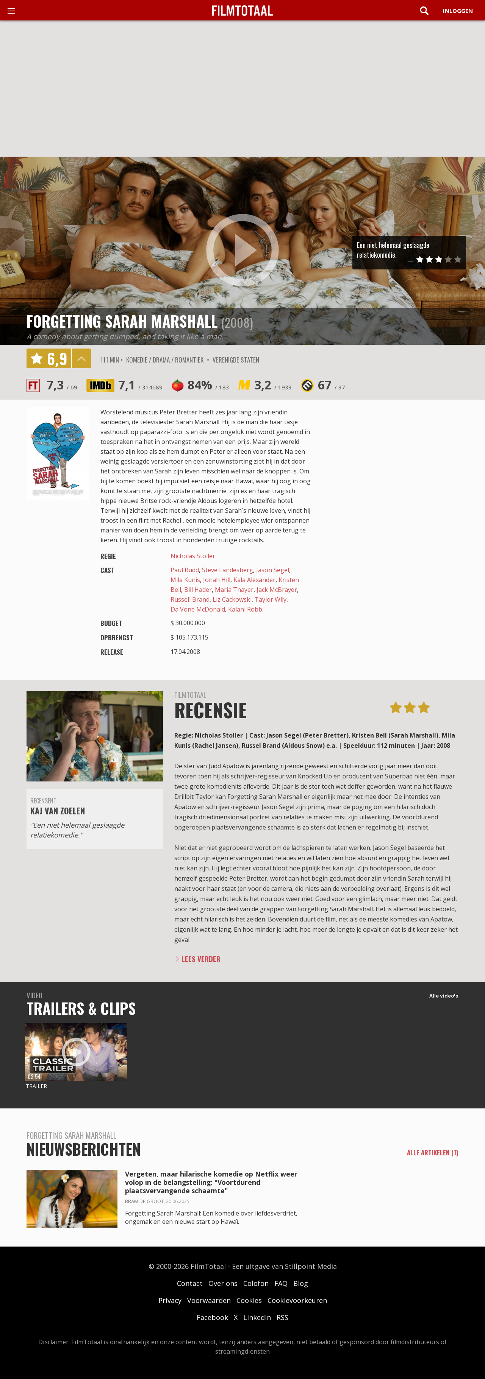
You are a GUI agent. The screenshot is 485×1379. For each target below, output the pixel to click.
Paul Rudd (185, 570)
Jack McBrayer (277, 589)
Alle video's (443, 996)
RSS (282, 1317)
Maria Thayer (234, 589)
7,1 (140, 385)
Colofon (256, 1283)
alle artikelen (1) (432, 1152)
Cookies (249, 1300)
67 (331, 385)
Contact (190, 1283)
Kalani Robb (245, 609)
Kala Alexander (254, 580)
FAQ (281, 1283)
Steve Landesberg (227, 570)
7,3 (62, 385)
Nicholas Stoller (193, 556)
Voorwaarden (209, 1300)
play (242, 250)
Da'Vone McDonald (198, 609)
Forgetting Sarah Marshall (122, 321)
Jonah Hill (216, 580)
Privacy (169, 1300)
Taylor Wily (270, 599)
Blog (300, 1283)
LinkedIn (257, 1317)
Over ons (223, 1283)
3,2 (273, 385)
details (81, 358)
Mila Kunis (185, 580)
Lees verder (201, 958)
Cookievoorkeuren (297, 1300)
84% (208, 385)
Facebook (212, 1317)
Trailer (36, 1086)
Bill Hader (198, 589)
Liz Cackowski (232, 599)
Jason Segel (272, 570)
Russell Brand (190, 599)
